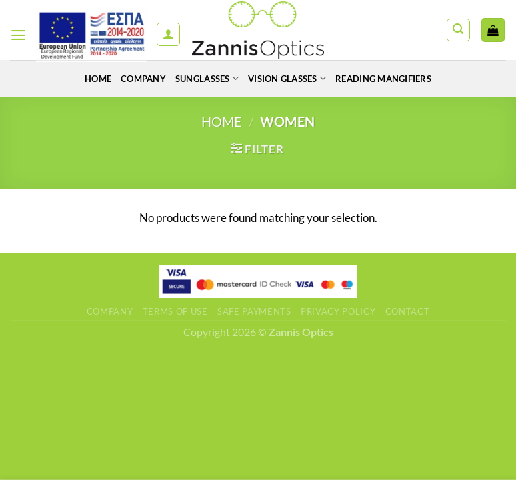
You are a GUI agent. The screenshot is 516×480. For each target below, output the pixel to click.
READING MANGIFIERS (393, 78)
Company (134, 78)
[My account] (168, 34)
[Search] (458, 30)
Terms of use (175, 311)
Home (86, 78)
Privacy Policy (338, 311)
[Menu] (19, 34)
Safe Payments (254, 311)
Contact (407, 311)
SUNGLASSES (202, 78)
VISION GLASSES (289, 78)
